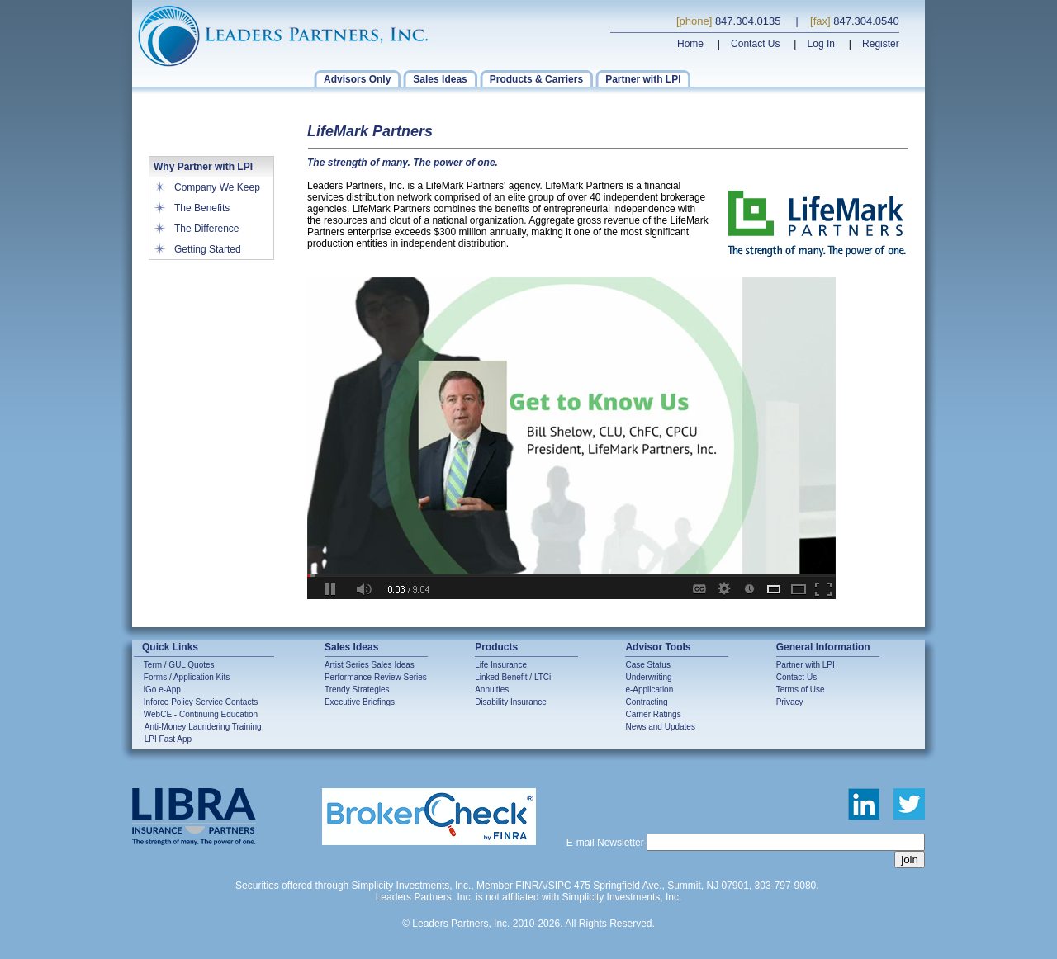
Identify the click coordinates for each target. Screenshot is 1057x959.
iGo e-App (162, 689)
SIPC (559, 885)
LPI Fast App (168, 739)
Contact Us (755, 44)
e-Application (649, 689)
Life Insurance (501, 664)
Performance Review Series (376, 677)
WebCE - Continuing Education (201, 714)
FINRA (530, 885)
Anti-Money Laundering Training (203, 726)
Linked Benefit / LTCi (513, 677)
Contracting (646, 701)
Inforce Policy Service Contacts (201, 701)
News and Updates (660, 726)
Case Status (647, 664)
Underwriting (648, 677)
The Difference (206, 228)
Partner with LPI (805, 664)
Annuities (492, 689)
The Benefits (202, 208)
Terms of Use (800, 689)
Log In (821, 44)
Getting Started (207, 249)
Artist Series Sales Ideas (370, 664)
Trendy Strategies (357, 689)
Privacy (789, 701)
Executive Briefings (360, 701)
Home (690, 44)
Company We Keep (217, 187)
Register (880, 44)
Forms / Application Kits (187, 677)
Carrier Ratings (652, 714)
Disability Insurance (511, 701)
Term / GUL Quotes (179, 664)
